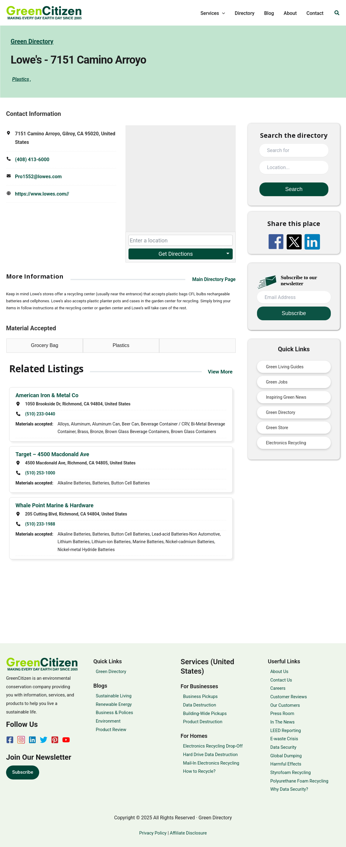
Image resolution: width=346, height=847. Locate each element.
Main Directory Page (213, 280)
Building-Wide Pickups (205, 713)
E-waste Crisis (284, 738)
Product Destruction (202, 721)
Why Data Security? (289, 789)
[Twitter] (43, 740)
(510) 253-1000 (40, 473)
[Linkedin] (32, 740)
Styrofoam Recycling (290, 772)
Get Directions (176, 254)
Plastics (20, 79)
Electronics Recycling (286, 443)
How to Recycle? (199, 771)
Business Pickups (200, 696)
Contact (315, 13)
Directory (245, 13)
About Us (279, 671)
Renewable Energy (114, 704)
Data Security (283, 747)
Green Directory (32, 41)
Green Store (277, 427)
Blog (269, 13)
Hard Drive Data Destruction (210, 754)
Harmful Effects (285, 764)
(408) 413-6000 (32, 160)
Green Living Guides (285, 367)
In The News (282, 722)
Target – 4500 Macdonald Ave (52, 454)
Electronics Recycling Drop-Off (213, 746)
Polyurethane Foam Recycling (299, 781)
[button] (337, 13)
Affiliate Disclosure (188, 833)
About (290, 13)
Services (212, 13)
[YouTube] (66, 740)
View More (220, 372)
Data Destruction (199, 705)
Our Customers (285, 705)
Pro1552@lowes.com (38, 177)
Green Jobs (277, 382)
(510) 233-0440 (40, 414)
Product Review (111, 729)
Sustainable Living (114, 696)
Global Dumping (286, 755)
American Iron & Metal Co (46, 395)
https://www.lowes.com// (42, 194)
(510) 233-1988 (40, 524)
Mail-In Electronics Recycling (211, 763)
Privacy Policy (153, 833)
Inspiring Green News (286, 397)
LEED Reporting (285, 730)
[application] (222, 13)
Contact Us (281, 680)
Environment (108, 721)
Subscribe (23, 772)
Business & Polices (114, 712)
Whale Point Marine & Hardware (54, 506)
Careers (278, 688)
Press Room (282, 713)
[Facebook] (10, 740)
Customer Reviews (288, 696)
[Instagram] (21, 740)
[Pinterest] (55, 740)
